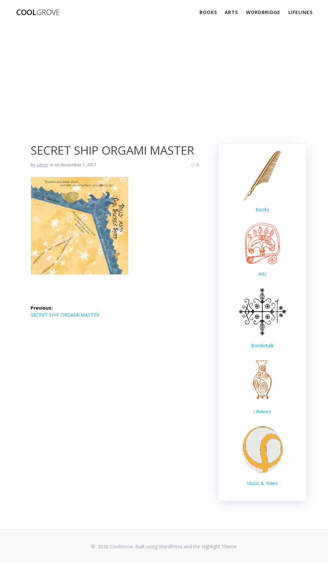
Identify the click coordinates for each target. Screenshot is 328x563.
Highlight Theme (219, 546)
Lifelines (300, 12)
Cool (38, 12)
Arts (231, 12)
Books (208, 12)
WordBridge (263, 12)
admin (42, 165)
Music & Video (262, 483)
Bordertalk (262, 345)
